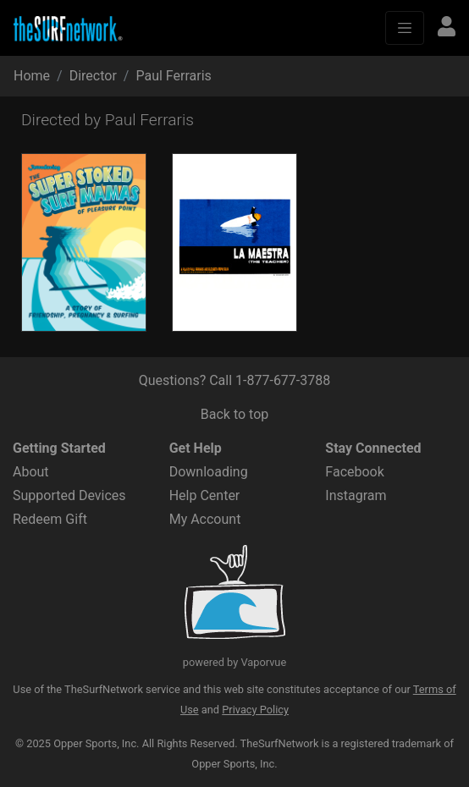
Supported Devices (69, 495)
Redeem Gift (50, 519)
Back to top (234, 414)
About (31, 472)
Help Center (204, 495)
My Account (205, 519)
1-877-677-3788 (282, 380)
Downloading (208, 472)
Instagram (355, 495)
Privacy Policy (255, 709)
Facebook (354, 472)
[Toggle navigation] (404, 28)
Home (32, 76)
